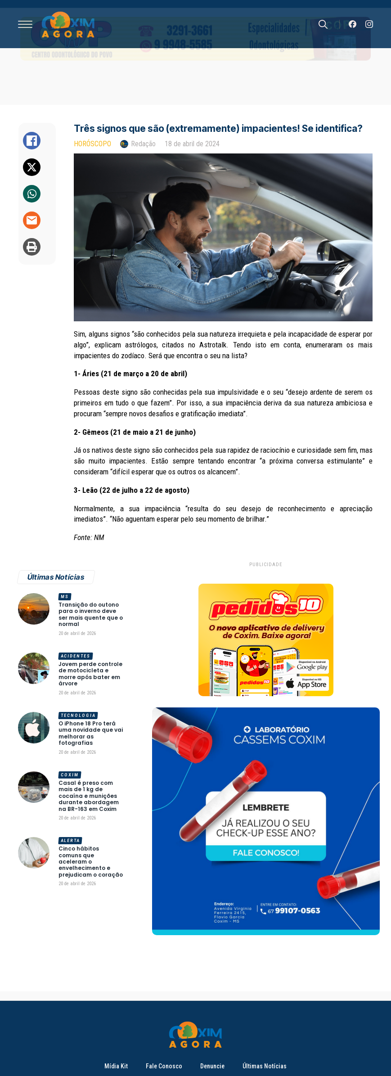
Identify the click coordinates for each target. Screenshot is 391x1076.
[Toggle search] (323, 24)
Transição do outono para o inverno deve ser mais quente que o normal (90, 615)
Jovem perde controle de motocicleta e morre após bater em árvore (90, 674)
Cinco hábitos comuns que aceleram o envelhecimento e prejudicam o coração (90, 862)
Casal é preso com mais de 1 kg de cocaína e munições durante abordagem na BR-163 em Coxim (88, 796)
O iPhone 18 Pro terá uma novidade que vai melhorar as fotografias (90, 733)
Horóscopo (92, 144)
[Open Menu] (25, 24)
